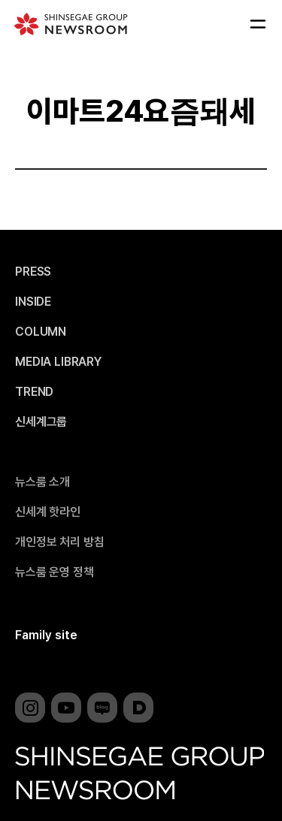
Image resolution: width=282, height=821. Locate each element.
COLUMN (40, 332)
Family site (46, 635)
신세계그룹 (41, 422)
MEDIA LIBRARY (58, 362)
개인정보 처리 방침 (59, 542)
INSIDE (33, 302)
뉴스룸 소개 (42, 482)
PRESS (33, 272)
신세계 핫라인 (47, 512)
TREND (34, 392)
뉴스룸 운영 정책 (54, 572)
